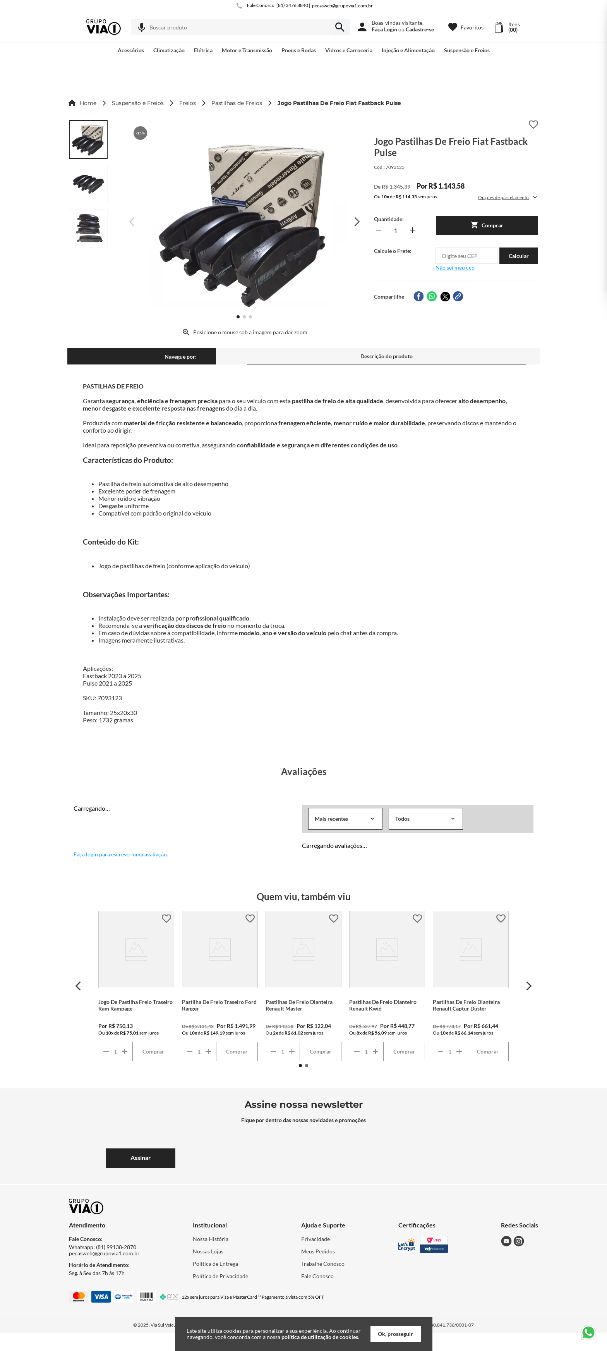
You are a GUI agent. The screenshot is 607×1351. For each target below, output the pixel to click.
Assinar (140, 1157)
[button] (142, 27)
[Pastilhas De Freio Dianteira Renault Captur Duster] (471, 986)
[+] (412, 230)
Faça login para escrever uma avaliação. (121, 854)
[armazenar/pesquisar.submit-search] (340, 27)
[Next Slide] (529, 986)
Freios (187, 103)
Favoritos (472, 27)
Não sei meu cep (455, 267)
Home (88, 103)
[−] (378, 230)
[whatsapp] (432, 296)
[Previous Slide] (78, 986)
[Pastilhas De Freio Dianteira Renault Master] (303, 986)
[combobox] (240, 27)
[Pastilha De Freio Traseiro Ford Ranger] (220, 986)
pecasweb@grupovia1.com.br (342, 6)
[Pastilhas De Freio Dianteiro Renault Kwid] (387, 986)
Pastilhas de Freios (236, 103)
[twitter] (445, 296)
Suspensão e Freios (138, 103)
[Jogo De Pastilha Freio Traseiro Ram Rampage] (136, 986)
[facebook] (418, 296)
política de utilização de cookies (319, 1337)
